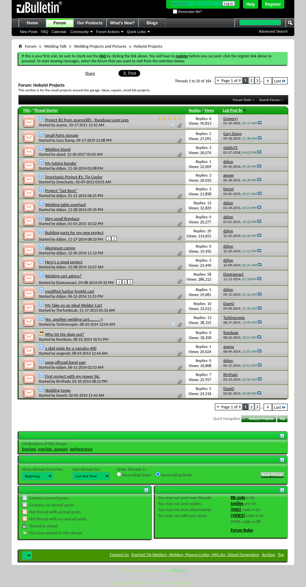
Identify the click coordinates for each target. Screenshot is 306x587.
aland (60, 154)
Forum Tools (242, 100)
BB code (238, 497)
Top (282, 419)
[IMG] (236, 509)
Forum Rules (242, 530)
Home (32, 23)
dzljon (61, 168)
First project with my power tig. (72, 376)
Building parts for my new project (74, 232)
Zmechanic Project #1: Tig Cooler (74, 176)
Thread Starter (46, 110)
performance (81, 448)
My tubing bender (61, 163)
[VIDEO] (238, 515)
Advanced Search (273, 31)
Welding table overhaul (65, 204)
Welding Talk (55, 46)
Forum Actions (107, 32)
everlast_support (53, 448)
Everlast (29, 448)
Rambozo (63, 339)
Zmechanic (65, 182)
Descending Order (174, 474)
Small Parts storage (61, 135)
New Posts (29, 32)
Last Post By (235, 110)
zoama (61, 125)
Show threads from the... (44, 469)
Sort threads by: (86, 469)
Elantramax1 (66, 282)
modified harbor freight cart (69, 291)
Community (79, 32)
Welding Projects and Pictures (100, 46)
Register (273, 4)
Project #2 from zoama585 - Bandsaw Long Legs (87, 119)
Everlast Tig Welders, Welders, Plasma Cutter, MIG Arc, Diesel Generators (195, 554)
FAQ (44, 32)
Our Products (90, 23)
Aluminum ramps (60, 247)
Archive (268, 554)
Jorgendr (63, 353)
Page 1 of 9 (231, 80)
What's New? (122, 23)
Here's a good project (63, 261)
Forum (59, 23)
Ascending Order (134, 474)
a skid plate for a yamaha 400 (70, 348)
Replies (195, 110)
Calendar (59, 32)
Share (90, 73)
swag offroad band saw (65, 362)
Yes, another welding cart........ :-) (74, 319)
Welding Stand (57, 149)
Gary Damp (65, 140)
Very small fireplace (62, 218)
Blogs (152, 23)
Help (250, 4)
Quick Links (136, 32)
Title (26, 110)
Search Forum (269, 100)
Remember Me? (187, 12)
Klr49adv (63, 381)
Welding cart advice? (63, 275)
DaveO (61, 395)
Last (280, 80)
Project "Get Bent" (61, 190)
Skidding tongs (58, 390)
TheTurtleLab (67, 310)
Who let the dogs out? (64, 334)
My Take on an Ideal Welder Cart (73, 305)
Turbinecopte (67, 324)
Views (209, 110)
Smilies (237, 503)
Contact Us (119, 554)
